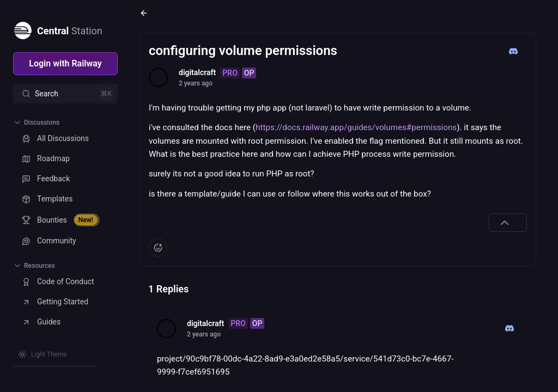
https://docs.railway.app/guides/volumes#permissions (356, 127)
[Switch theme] (42, 354)
